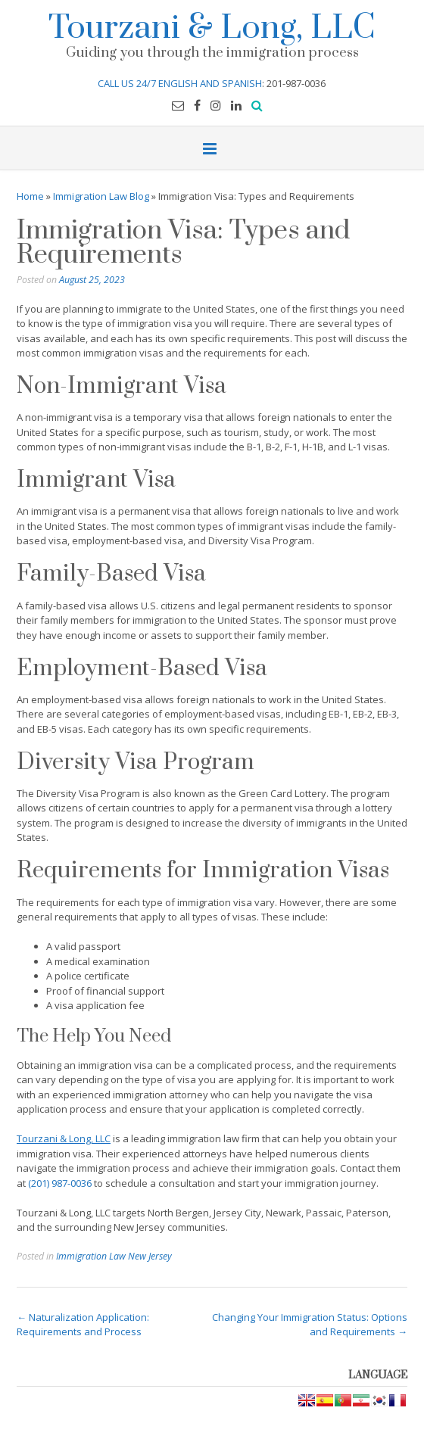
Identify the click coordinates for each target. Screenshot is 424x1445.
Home (30, 196)
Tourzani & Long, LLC (212, 25)
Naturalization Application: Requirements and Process (83, 1324)
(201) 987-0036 (60, 1183)
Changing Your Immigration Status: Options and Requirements (309, 1324)
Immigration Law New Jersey (114, 1256)
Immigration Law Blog (101, 196)
